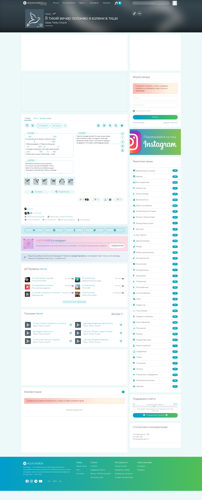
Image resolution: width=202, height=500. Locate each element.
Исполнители (69, 3)
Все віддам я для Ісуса (43, 332)
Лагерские (155, 281)
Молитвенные (155, 287)
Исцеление (155, 264)
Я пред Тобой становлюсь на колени (49, 323)
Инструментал (155, 258)
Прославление (155, 322)
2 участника (35, 213)
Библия (155, 176)
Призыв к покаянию (155, 316)
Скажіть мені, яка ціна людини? (46, 340)
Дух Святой (155, 235)
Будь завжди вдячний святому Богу (98, 323)
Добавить (94, 3)
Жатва (155, 246)
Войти (155, 117)
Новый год (155, 305)
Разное (155, 334)
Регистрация (138, 123)
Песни (56, 3)
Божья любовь (155, 194)
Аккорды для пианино (123, 474)
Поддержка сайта (98, 470)
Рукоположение (155, 346)
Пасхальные (155, 311)
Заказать (107, 3)
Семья (155, 357)
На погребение (155, 293)
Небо (155, 299)
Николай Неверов (66, 217)
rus (49, 481)
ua (60, 481)
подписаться (117, 246)
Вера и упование (155, 205)
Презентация (45, 118)
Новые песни (81, 466)
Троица (155, 369)
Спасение (155, 363)
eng (55, 481)
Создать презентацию (124, 477)
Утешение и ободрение (155, 375)
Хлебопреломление (155, 380)
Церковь (155, 386)
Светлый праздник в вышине (95, 340)
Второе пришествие (155, 217)
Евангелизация (155, 241)
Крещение (155, 276)
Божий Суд (155, 188)
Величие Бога (155, 200)
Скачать (36, 192)
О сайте (94, 466)
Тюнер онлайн (121, 466)
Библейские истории (155, 170)
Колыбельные (155, 270)
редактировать (79, 256)
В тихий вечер (88, 278)
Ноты (36, 118)
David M (28, 209)
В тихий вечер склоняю (42, 278)
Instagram (141, 466)
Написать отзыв (97, 477)
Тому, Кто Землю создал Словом (97, 332)
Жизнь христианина (155, 252)
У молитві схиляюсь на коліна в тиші (48, 293)
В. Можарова (40, 217)
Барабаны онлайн (122, 470)
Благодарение (155, 182)
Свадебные (155, 351)
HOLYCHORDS (44, 240)
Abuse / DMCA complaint (101, 474)
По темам (80, 474)
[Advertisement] (74, 52)
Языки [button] (82, 3)
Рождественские (155, 340)
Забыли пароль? (170, 123)
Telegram (141, 470)
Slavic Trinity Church (56, 22)
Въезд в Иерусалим (155, 223)
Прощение (155, 328)
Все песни (117, 314)
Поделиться (62, 192)
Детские (155, 229)
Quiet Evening (88, 293)
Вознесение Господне (155, 211)
